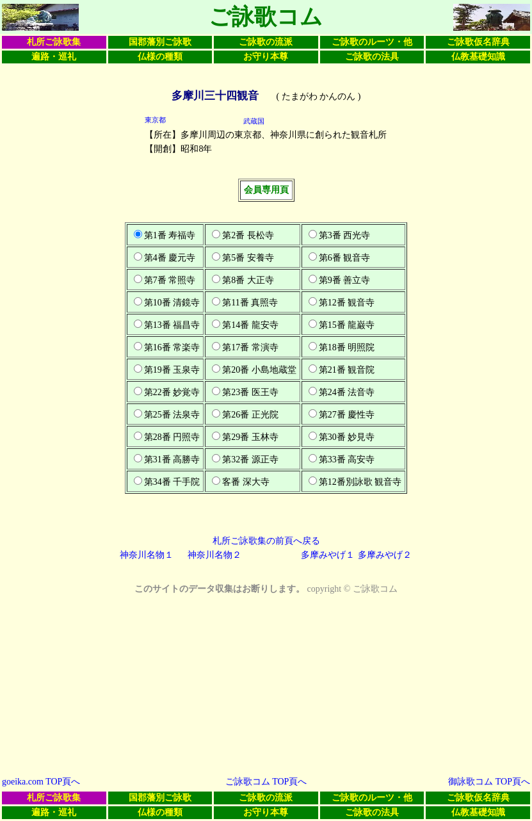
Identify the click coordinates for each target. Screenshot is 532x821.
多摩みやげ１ (328, 555)
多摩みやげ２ (385, 555)
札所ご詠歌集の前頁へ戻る (266, 541)
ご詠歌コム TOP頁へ (266, 781)
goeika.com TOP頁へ (41, 781)
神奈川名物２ (214, 555)
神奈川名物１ (146, 555)
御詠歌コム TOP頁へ (489, 781)
